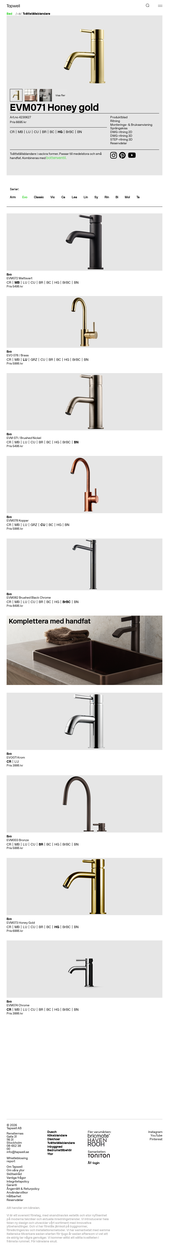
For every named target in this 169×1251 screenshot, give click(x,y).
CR (12, 132)
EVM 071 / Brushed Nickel (24, 438)
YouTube (156, 1135)
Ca (63, 197)
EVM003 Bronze (18, 840)
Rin (107, 197)
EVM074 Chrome (18, 1005)
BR (44, 132)
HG (60, 132)
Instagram (155, 1132)
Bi (117, 197)
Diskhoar (53, 1139)
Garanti (12, 1185)
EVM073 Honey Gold (21, 923)
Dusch (52, 1132)
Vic (52, 197)
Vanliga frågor (16, 1178)
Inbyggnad (54, 1147)
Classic (39, 197)
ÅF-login (93, 1163)
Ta (138, 197)
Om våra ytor (15, 1170)
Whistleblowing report (17, 1159)
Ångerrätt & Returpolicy (23, 1189)
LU (28, 132)
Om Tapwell (14, 1167)
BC (52, 132)
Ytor (50, 1154)
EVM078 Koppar (18, 520)
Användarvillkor (17, 1192)
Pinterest (156, 1139)
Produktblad (118, 117)
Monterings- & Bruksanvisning (131, 125)
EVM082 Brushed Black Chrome (29, 598)
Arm (13, 197)
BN (79, 132)
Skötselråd (14, 1174)
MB (20, 132)
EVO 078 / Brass (18, 355)
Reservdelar (118, 143)
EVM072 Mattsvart (19, 278)
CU (36, 132)
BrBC (70, 132)
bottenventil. (56, 158)
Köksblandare (57, 1135)
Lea (74, 197)
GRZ (34, 359)
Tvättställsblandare (36, 13)
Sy (96, 197)
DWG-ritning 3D (121, 136)
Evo (24, 197)
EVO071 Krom (16, 757)
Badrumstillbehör (59, 1150)
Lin (86, 197)
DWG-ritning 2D (121, 132)
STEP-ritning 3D (121, 139)
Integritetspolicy (18, 1181)
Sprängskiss (118, 128)
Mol (127, 197)
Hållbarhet (14, 1196)
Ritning (115, 121)
